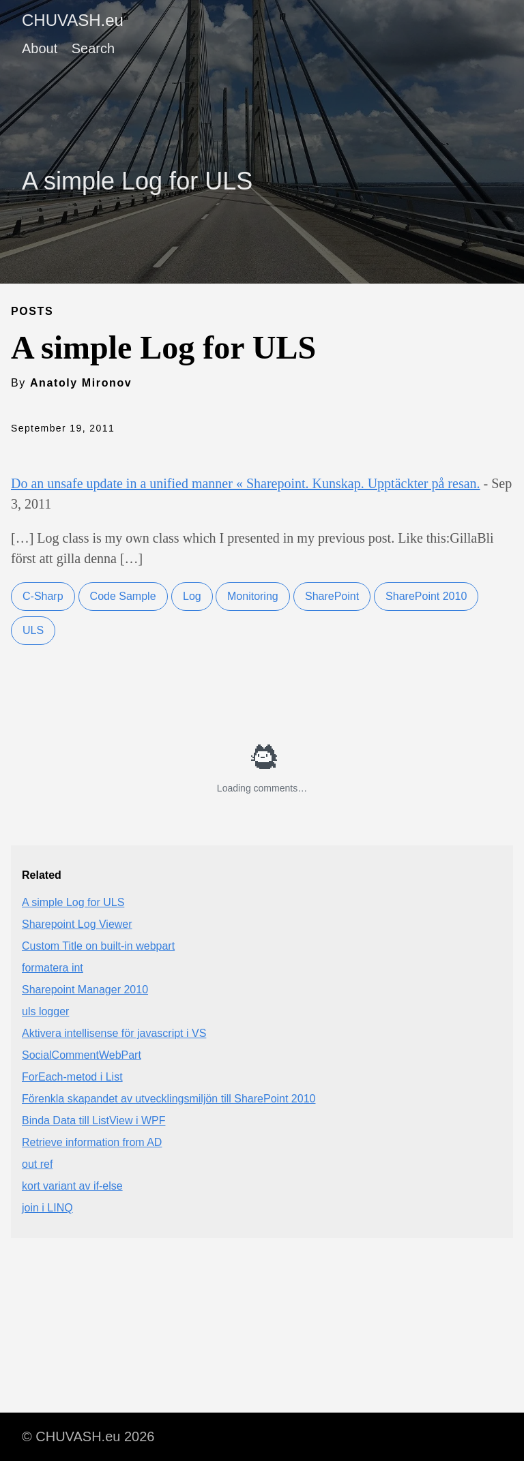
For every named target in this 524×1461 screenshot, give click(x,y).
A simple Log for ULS (73, 902)
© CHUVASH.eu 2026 (88, 1436)
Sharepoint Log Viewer (77, 924)
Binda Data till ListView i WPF (93, 1120)
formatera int (52, 968)
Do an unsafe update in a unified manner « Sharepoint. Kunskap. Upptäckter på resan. (245, 483)
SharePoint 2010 (426, 596)
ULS (33, 630)
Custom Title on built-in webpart (98, 946)
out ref (37, 1164)
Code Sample (123, 596)
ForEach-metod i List (72, 1077)
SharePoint (332, 596)
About (39, 48)
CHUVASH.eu (72, 20)
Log (192, 596)
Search (93, 48)
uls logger (45, 1011)
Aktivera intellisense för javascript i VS (114, 1033)
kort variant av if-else (72, 1186)
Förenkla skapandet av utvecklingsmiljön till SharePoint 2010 (168, 1098)
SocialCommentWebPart (81, 1055)
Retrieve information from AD (92, 1142)
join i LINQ (47, 1208)
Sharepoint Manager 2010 (85, 989)
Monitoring (252, 596)
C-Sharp (43, 596)
